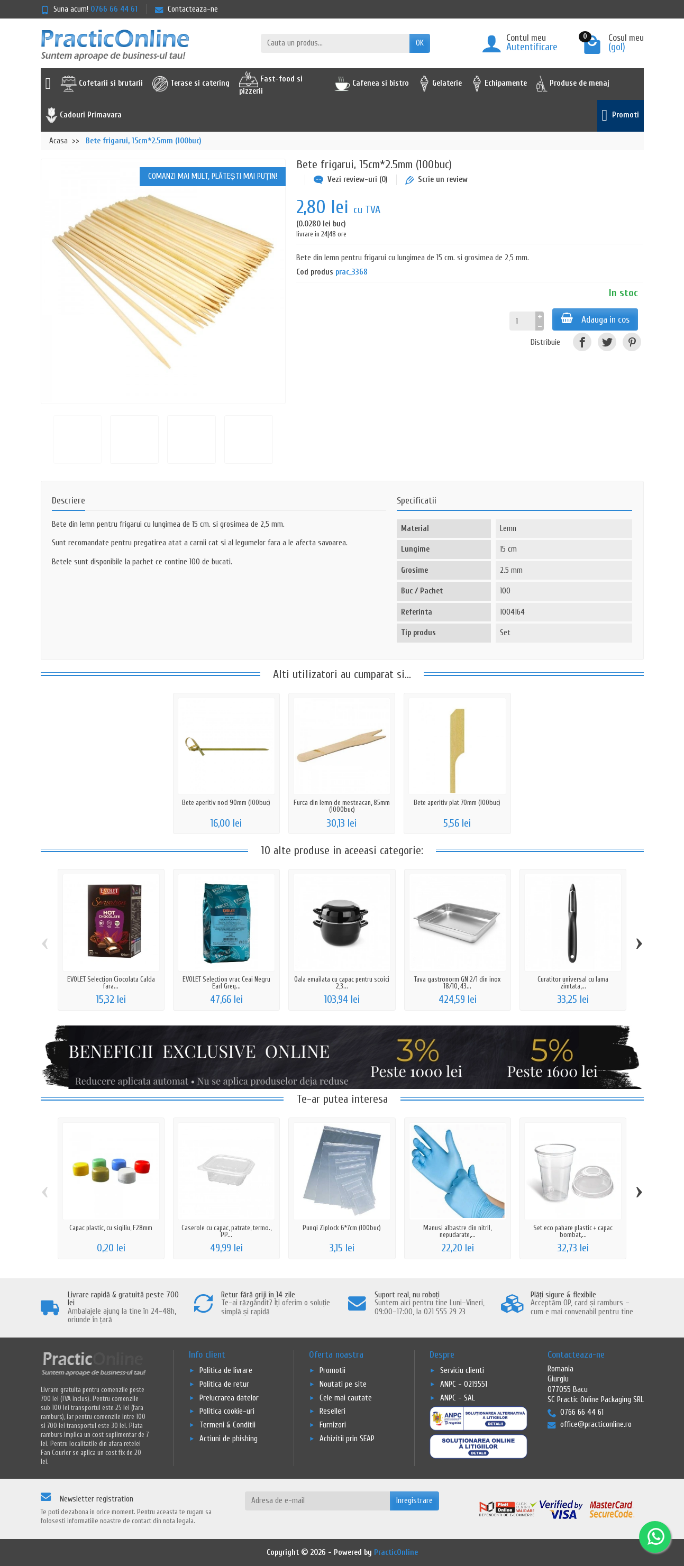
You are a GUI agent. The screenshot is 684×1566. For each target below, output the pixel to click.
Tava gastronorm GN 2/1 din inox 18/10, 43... (457, 983)
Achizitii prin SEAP (347, 1438)
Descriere (68, 500)
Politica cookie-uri (226, 1411)
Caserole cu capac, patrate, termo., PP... (226, 1231)
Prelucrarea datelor (229, 1398)
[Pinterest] (632, 342)
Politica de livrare (225, 1370)
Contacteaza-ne (186, 9)
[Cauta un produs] (335, 43)
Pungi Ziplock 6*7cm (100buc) (342, 1227)
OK (420, 43)
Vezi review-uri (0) (351, 179)
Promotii (332, 1370)
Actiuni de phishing (228, 1438)
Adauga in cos (595, 319)
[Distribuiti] (582, 342)
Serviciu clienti (462, 1370)
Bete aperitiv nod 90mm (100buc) (226, 802)
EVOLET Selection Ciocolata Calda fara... (111, 983)
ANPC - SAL (457, 1398)
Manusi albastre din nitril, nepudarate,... (457, 1231)
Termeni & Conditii (227, 1425)
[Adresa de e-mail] (317, 1500)
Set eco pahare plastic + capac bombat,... (573, 1231)
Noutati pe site (343, 1384)
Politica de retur (224, 1384)
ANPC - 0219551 (463, 1384)
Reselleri (332, 1411)
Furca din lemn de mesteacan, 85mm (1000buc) (342, 806)
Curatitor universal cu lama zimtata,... (572, 983)
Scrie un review (436, 179)
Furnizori (333, 1425)
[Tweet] (607, 342)
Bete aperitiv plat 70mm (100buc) (457, 802)
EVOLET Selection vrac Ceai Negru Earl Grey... (226, 983)
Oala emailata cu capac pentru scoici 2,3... (341, 983)
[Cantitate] (522, 321)
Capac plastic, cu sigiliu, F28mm (110, 1227)
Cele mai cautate (346, 1398)
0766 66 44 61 (114, 9)
